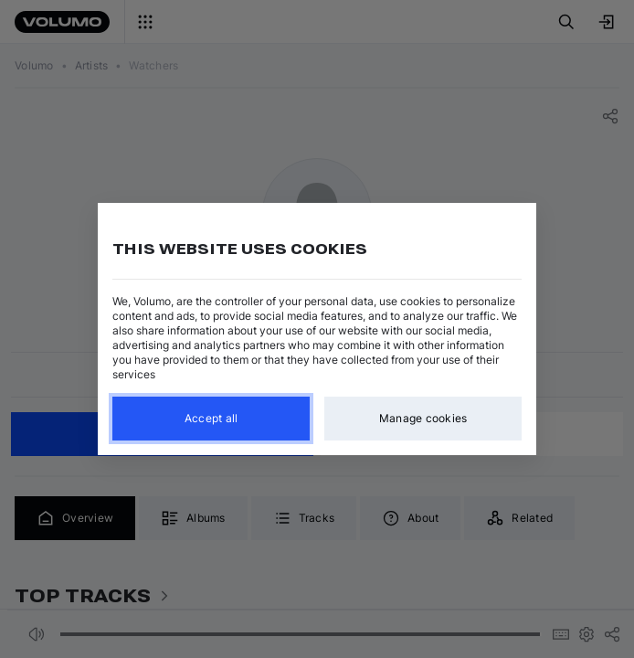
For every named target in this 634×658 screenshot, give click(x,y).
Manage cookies (423, 418)
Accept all (211, 418)
